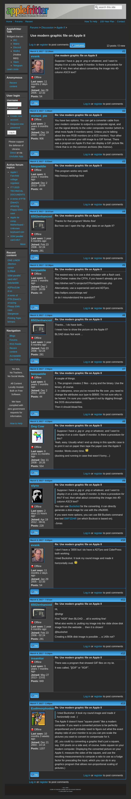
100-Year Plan (107, 21)
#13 (123, 703)
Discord (17, 47)
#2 (123, 111)
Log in (32, 44)
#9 (123, 480)
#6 (123, 315)
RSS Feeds (15, 344)
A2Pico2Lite (14, 287)
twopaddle (38, 166)
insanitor (37, 658)
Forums (19, 21)
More (23, 244)
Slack (16, 62)
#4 (123, 211)
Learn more (13, 69)
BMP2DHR (70, 518)
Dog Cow (37, 426)
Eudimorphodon (42, 708)
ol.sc (10, 291)
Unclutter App (16, 156)
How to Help (16, 423)
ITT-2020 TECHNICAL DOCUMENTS (17, 191)
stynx (35, 485)
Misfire (16, 51)
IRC (15, 40)
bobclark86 (13, 283)
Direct (13, 152)
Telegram (18, 65)
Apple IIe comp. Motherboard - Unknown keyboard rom (17, 224)
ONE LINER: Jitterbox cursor (14, 264)
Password (13, 108)
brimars (11, 321)
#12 (123, 653)
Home (9, 21)
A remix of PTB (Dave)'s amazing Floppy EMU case (17, 206)
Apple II (60, 27)
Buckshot (74, 506)
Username (13, 100)
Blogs (12, 336)
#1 (123, 51)
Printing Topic (14, 318)
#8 (123, 421)
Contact (121, 21)
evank (35, 56)
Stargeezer (13, 313)
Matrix (16, 43)
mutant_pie (39, 116)
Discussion (47, 27)
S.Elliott (11, 271)
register (44, 44)
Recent (29, 21)
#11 (123, 599)
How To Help (90, 21)
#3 (123, 161)
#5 (123, 265)
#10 (123, 540)
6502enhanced (41, 216)
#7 (123, 369)
